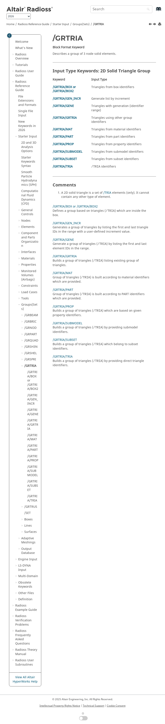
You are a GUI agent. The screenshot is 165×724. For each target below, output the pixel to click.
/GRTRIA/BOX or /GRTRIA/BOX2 (64, 89)
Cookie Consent (116, 706)
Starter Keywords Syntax (28, 161)
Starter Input (61, 24)
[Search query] (121, 9)
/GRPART (30, 334)
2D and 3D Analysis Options (28, 146)
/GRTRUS (30, 507)
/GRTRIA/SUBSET (32, 485)
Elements (28, 227)
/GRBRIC (30, 321)
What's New (24, 48)
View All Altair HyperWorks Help (25, 679)
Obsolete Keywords (25, 584)
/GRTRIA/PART (32, 448)
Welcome (21, 42)
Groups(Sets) (81, 24)
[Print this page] (160, 24)
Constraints (29, 286)
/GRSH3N (31, 346)
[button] (13, 42)
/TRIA (107, 193)
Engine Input (27, 559)
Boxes (28, 519)
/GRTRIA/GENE (32, 412)
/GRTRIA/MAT (32, 437)
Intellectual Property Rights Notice (60, 706)
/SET (27, 513)
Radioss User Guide (24, 73)
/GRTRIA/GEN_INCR (32, 399)
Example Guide (26, 607)
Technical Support (93, 706)
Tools (25, 298)
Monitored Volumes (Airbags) (28, 275)
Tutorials (21, 65)
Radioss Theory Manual (26, 652)
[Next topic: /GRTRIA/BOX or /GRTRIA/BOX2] (155, 24)
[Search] (147, 9)
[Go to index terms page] (154, 11)
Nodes (26, 220)
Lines (28, 525)
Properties (28, 264)
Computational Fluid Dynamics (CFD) (29, 197)
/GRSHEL (30, 353)
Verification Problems (23, 620)
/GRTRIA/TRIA (32, 498)
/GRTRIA (98, 24)
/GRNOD (30, 328)
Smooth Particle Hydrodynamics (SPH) (29, 178)
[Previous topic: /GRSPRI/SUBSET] (150, 24)
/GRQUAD (31, 340)
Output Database (28, 551)
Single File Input (25, 113)
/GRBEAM (31, 315)
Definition (25, 599)
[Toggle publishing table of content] (9, 35)
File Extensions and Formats (27, 100)
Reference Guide (33, 24)
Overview (22, 56)
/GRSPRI (30, 359)
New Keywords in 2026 (27, 125)
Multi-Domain (28, 576)
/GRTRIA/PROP (32, 458)
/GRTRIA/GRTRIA (32, 424)
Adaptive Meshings (28, 540)
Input (24, 567)
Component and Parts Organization (29, 239)
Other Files (26, 593)
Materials (28, 258)
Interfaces (28, 252)
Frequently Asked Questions (23, 637)
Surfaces (30, 532)
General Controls (27, 212)
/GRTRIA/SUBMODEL (32, 471)
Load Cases (29, 292)
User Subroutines (24, 662)
